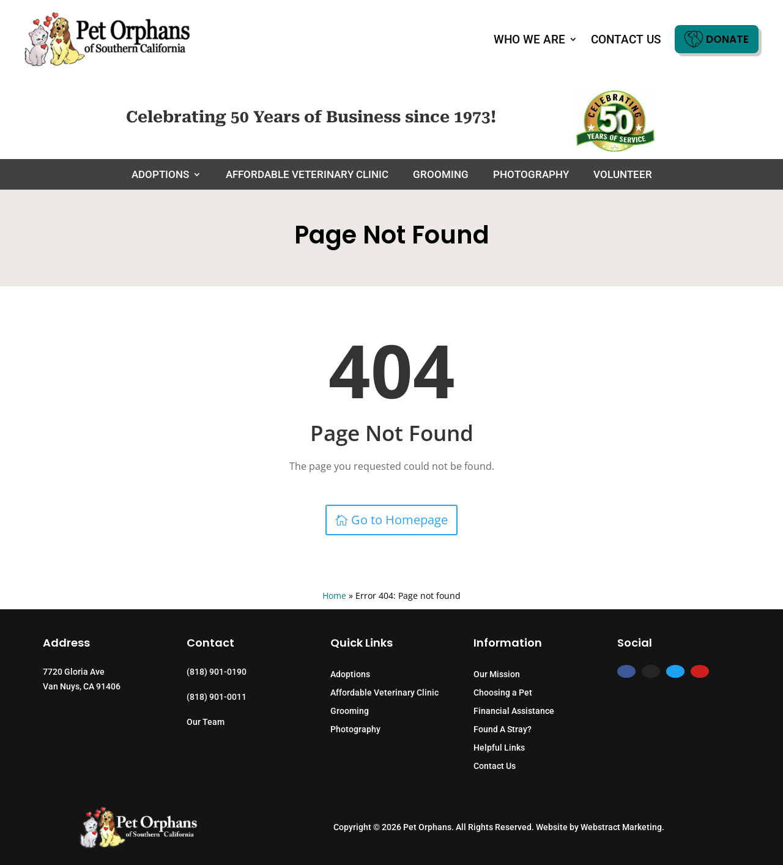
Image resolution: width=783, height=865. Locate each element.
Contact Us (626, 39)
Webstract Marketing (621, 827)
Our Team (206, 722)
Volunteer (622, 175)
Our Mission (496, 674)
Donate (717, 39)
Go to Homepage (399, 519)
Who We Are (529, 39)
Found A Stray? (502, 729)
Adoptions (160, 175)
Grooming (441, 175)
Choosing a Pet (502, 692)
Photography (531, 175)
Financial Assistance (513, 711)
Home (334, 595)
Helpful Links (499, 747)
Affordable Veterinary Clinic (307, 175)
